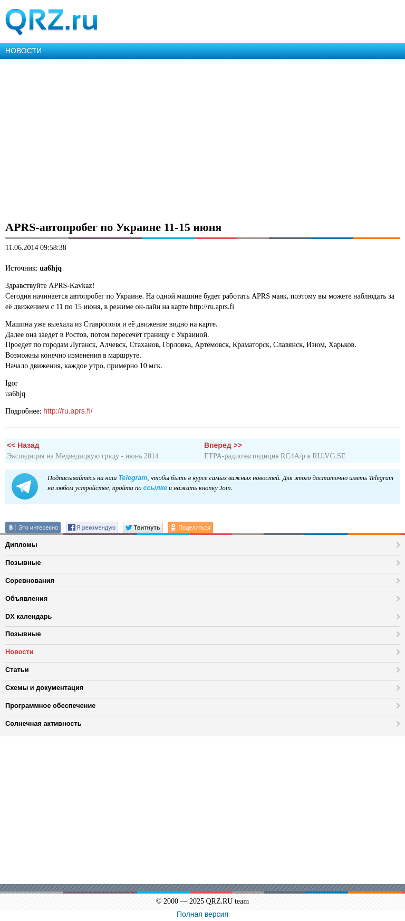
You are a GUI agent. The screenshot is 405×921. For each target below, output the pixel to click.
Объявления (26, 598)
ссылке (155, 488)
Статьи (17, 670)
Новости (19, 652)
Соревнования (29, 580)
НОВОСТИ (23, 50)
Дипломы (21, 545)
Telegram (132, 478)
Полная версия (202, 914)
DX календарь (28, 616)
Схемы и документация (44, 688)
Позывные (23, 563)
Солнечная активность (43, 723)
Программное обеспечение (50, 705)
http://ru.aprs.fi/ (67, 411)
